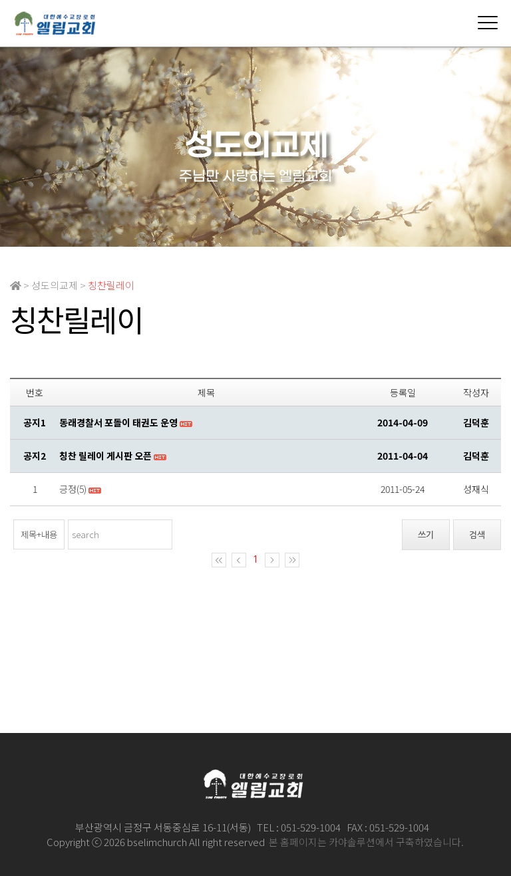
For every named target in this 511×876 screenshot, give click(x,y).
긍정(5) (72, 489)
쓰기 (426, 535)
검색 (477, 535)
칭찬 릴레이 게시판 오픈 (105, 455)
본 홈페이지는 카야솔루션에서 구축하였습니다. (366, 842)
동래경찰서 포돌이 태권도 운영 (118, 422)
